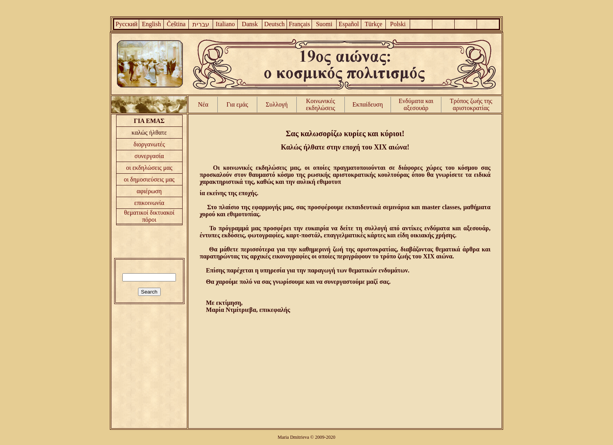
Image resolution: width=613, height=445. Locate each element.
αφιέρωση (149, 191)
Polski (398, 24)
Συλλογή (277, 104)
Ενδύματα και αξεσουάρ (416, 104)
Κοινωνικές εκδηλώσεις (320, 104)
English (151, 24)
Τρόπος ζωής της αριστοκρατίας (471, 104)
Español (349, 24)
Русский (127, 24)
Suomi (324, 24)
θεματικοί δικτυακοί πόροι (149, 216)
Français (299, 24)
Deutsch (274, 24)
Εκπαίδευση (368, 104)
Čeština (176, 24)
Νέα (203, 104)
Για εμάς (237, 104)
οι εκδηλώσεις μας (149, 167)
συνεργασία (149, 156)
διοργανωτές (149, 144)
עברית (200, 24)
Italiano (225, 24)
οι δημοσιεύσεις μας (149, 179)
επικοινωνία (149, 202)
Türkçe (373, 24)
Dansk (250, 24)
